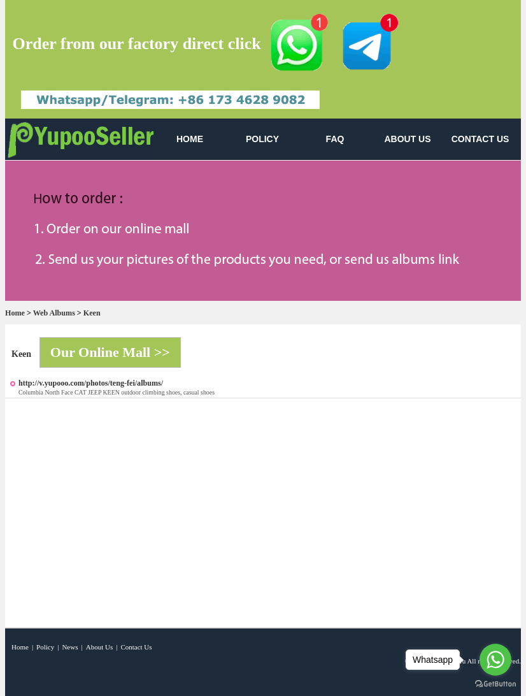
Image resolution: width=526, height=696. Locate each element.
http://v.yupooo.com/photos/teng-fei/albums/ (90, 383)
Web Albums (54, 312)
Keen (92, 312)
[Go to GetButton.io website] (495, 683)
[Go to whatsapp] (495, 660)
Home (15, 312)
